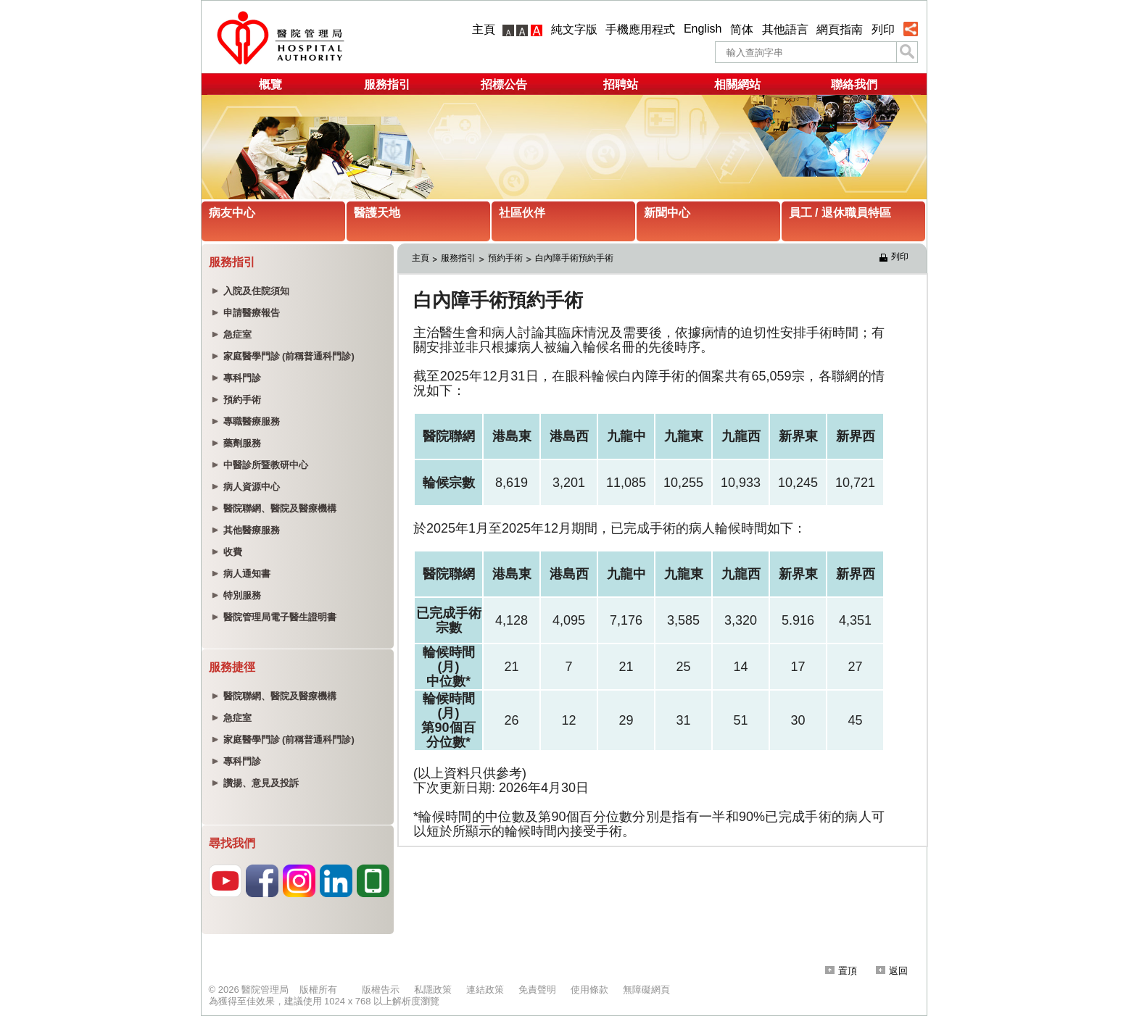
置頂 (841, 970)
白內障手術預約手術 (574, 258)
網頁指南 (839, 29)
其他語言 (785, 29)
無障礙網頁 (646, 989)
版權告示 (381, 989)
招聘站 (620, 84)
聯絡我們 (854, 84)
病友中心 (232, 213)
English (702, 28)
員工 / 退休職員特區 (840, 213)
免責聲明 (537, 989)
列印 (883, 29)
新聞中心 (667, 213)
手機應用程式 (640, 29)
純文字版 (574, 29)
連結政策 (485, 989)
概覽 (270, 84)
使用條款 (589, 989)
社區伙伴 (522, 213)
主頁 (483, 29)
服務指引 (387, 84)
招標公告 (504, 84)
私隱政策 (433, 989)
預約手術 (505, 258)
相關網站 (737, 84)
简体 (741, 29)
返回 (892, 970)
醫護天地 (377, 213)
